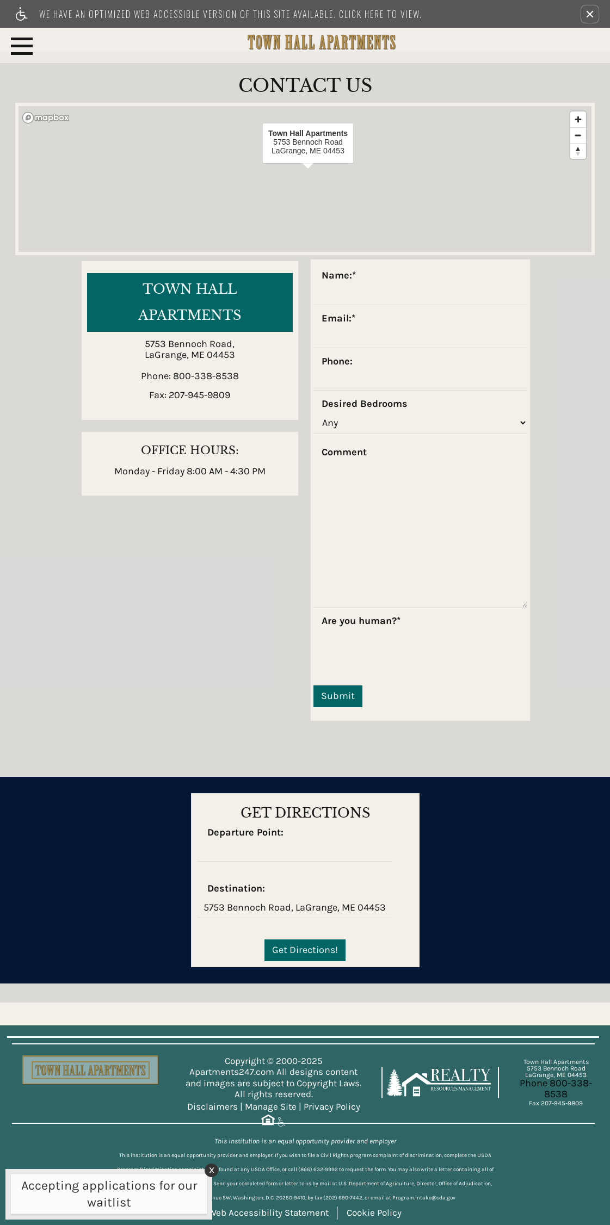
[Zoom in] (578, 119)
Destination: (236, 888)
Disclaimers (212, 1107)
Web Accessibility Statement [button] (268, 1212)
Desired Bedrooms (365, 404)
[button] (590, 14)
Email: (338, 318)
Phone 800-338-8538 (556, 1088)
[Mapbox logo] (46, 118)
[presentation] (396, 650)
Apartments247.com (231, 1072)
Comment (344, 452)
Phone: (337, 361)
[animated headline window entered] (106, 1197)
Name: (339, 275)
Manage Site (271, 1107)
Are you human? (361, 621)
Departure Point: (245, 832)
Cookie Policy (374, 1212)
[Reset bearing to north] (578, 151)
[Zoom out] (578, 135)
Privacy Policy (332, 1107)
